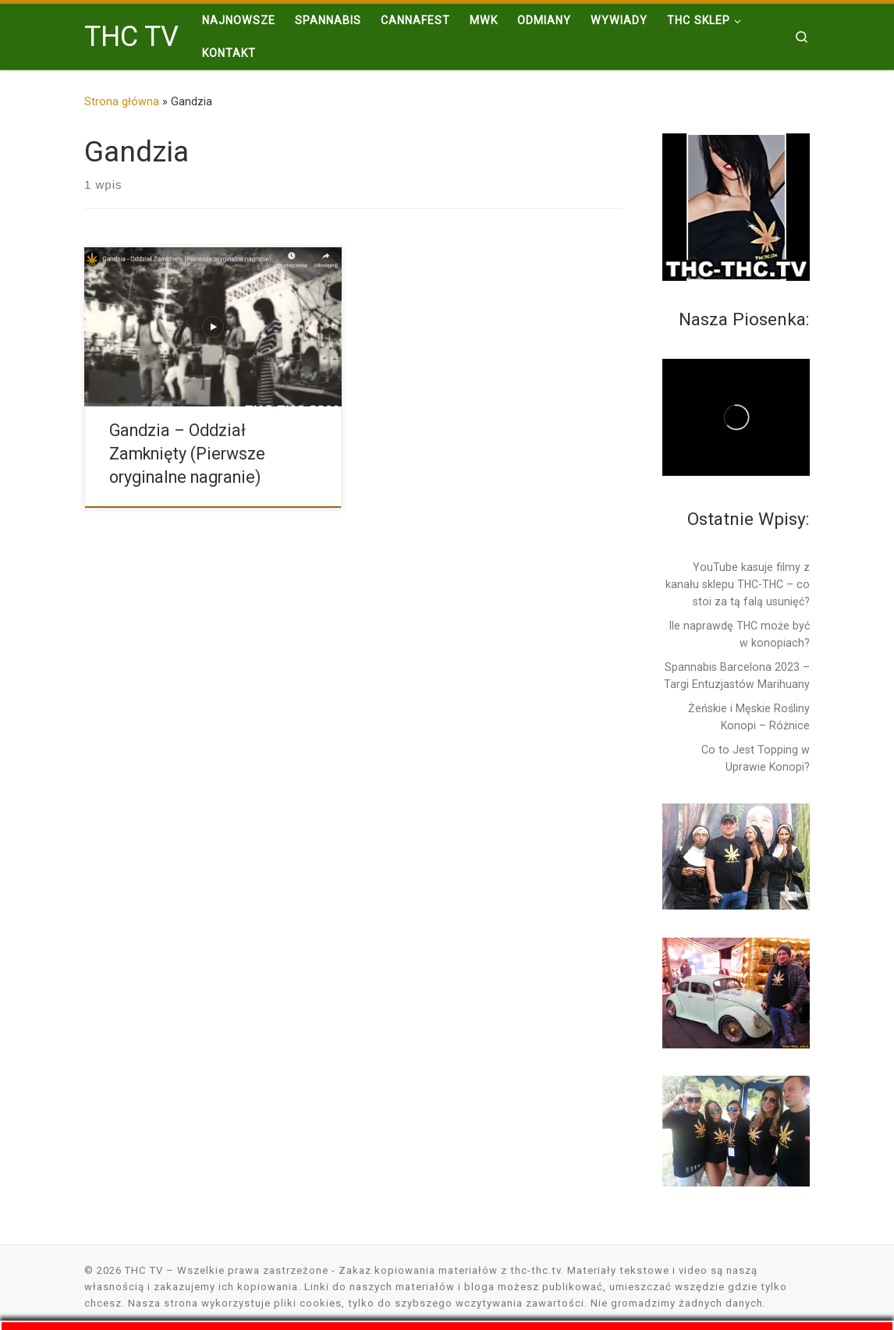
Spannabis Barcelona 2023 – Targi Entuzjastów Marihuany (737, 675)
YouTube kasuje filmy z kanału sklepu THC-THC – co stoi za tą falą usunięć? (737, 584)
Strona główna (121, 101)
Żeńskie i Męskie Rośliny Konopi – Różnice (749, 717)
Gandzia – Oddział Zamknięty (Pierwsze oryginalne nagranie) (187, 453)
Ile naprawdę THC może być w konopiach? (739, 634)
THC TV (144, 1270)
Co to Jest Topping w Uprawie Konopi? (755, 758)
